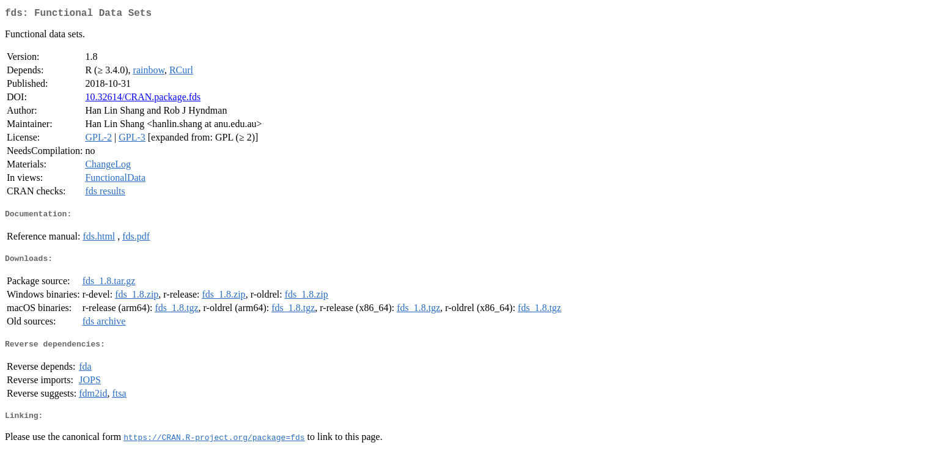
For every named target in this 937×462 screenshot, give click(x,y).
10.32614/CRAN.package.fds (142, 99)
